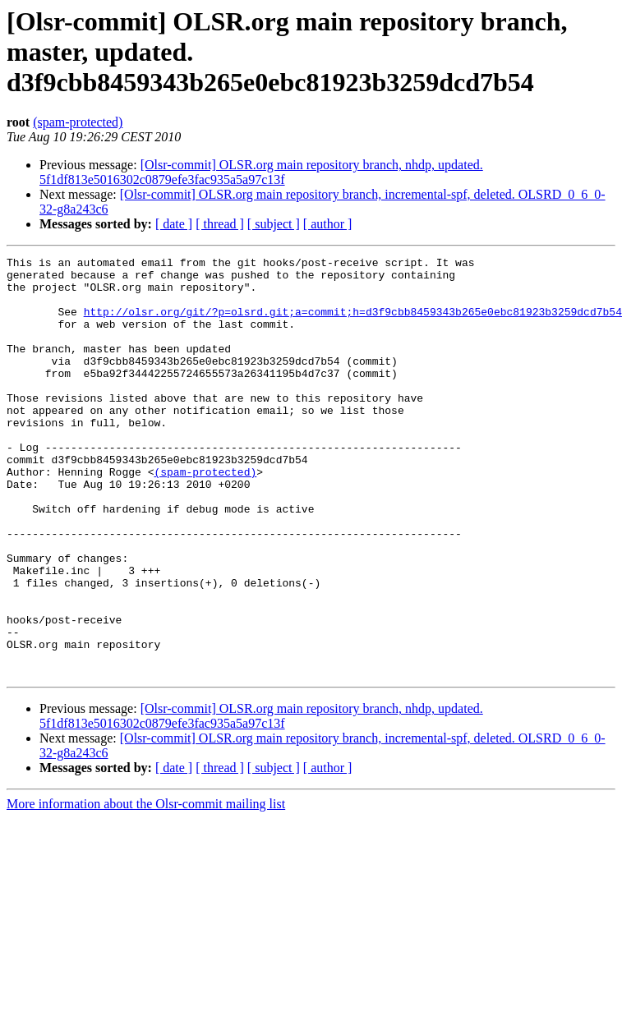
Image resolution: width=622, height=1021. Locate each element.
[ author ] (327, 224)
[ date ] (173, 224)
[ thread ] (220, 224)
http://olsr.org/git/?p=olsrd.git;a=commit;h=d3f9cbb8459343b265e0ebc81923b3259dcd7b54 (353, 323)
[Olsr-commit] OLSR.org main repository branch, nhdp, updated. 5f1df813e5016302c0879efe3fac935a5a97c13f (261, 172)
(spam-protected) (77, 122)
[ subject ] (273, 224)
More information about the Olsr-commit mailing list (146, 888)
